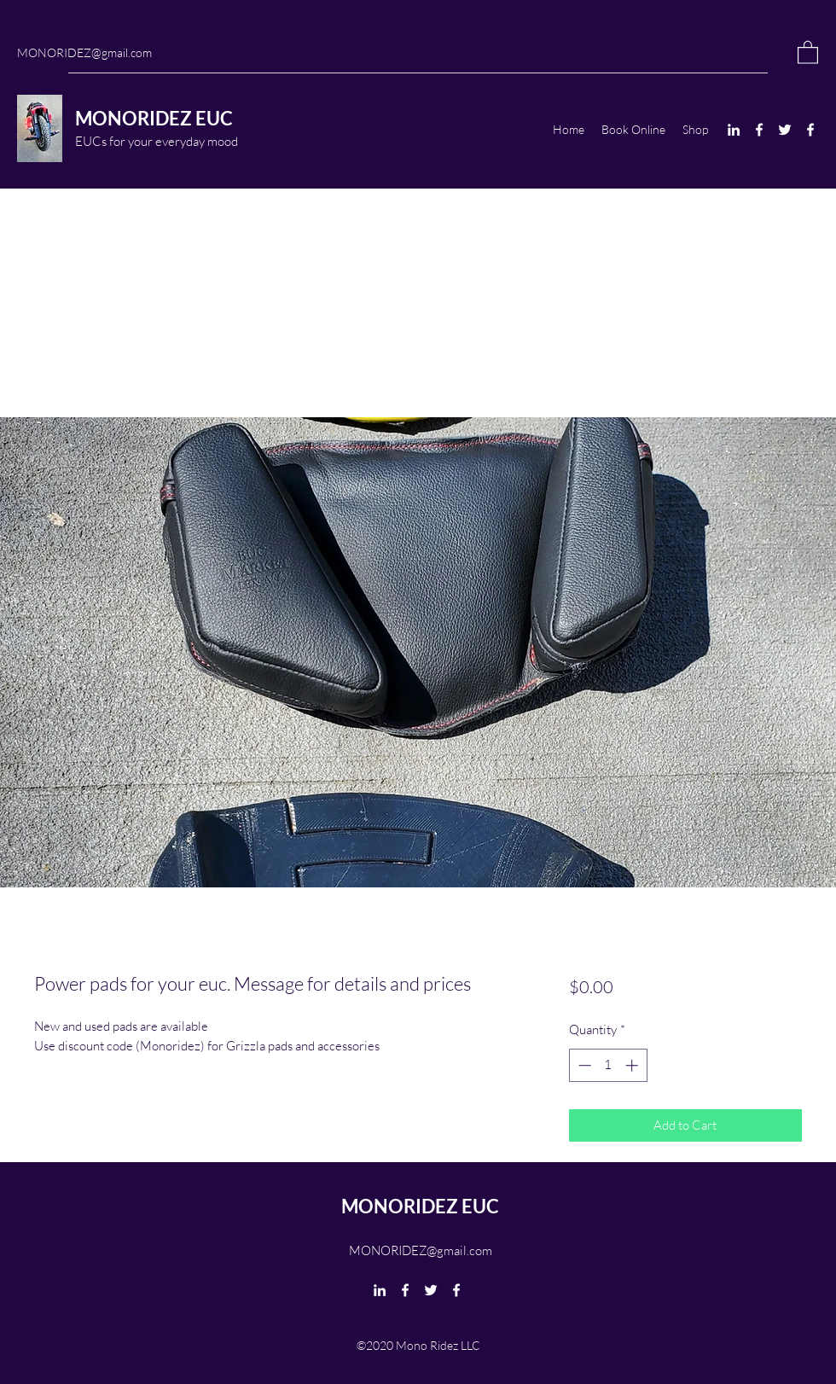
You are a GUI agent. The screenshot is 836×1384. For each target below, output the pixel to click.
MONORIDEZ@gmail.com (84, 52)
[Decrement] (583, 1065)
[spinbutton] (608, 1065)
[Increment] (633, 1065)
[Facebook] (759, 129)
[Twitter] (784, 129)
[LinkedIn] (733, 129)
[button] (808, 51)
